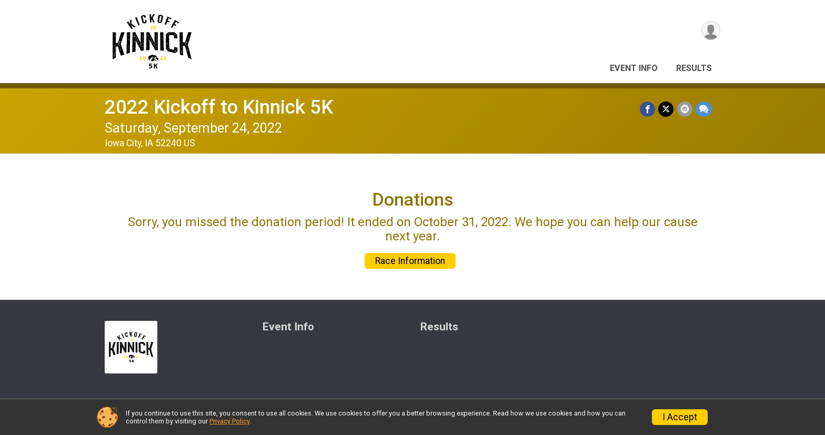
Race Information (410, 261)
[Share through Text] (704, 109)
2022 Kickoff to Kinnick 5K (219, 107)
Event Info (634, 68)
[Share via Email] (684, 109)
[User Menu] (710, 31)
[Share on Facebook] (648, 109)
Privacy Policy (229, 421)
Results (694, 68)
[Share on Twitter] (666, 109)
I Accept (679, 417)
